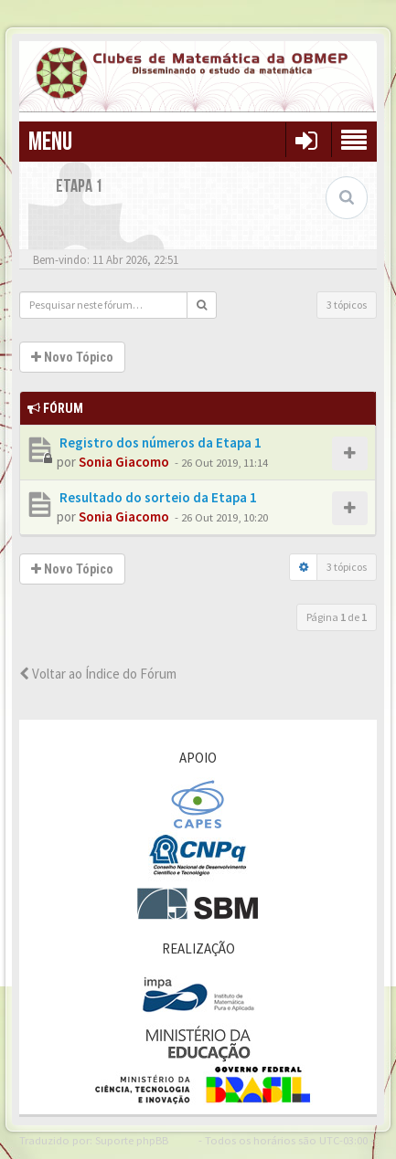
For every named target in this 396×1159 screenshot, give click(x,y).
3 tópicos (346, 304)
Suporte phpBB (131, 1140)
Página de (336, 617)
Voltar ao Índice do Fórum (98, 673)
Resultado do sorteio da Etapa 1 (157, 497)
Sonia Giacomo (124, 461)
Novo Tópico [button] (72, 357)
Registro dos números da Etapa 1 (159, 442)
